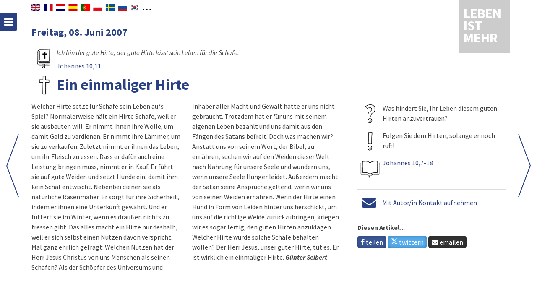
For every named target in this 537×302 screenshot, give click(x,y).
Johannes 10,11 (79, 66)
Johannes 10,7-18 (408, 163)
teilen (372, 242)
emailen (447, 242)
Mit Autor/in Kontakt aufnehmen (429, 202)
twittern (407, 242)
